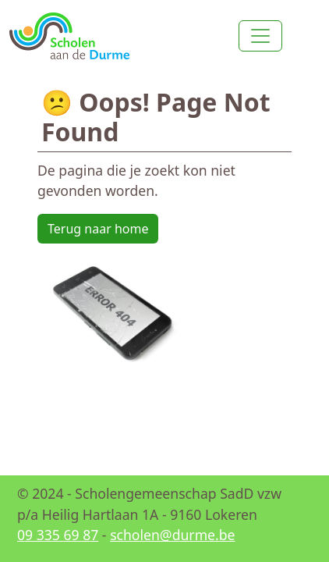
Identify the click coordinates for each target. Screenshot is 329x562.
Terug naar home (98, 228)
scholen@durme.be (172, 534)
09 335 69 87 (57, 534)
